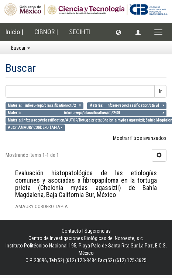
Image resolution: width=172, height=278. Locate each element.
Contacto (71, 231)
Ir (160, 91)
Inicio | (14, 32)
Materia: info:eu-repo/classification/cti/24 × (126, 105)
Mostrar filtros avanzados (139, 138)
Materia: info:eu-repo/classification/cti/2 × (44, 105)
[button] (118, 32)
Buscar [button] (20, 48)
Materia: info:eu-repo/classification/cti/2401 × (86, 112)
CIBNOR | (46, 32)
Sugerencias (98, 231)
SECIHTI (79, 32)
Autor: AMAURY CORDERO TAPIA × (35, 127)
